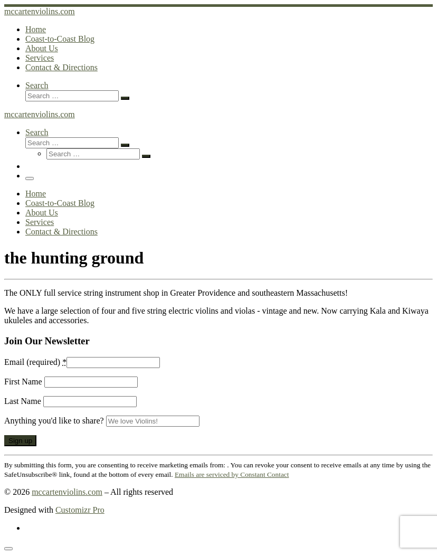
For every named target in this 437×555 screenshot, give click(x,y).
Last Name (23, 401)
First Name (24, 381)
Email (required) (35, 362)
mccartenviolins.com (67, 491)
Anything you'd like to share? (55, 420)
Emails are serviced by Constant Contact (232, 474)
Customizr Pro (79, 509)
